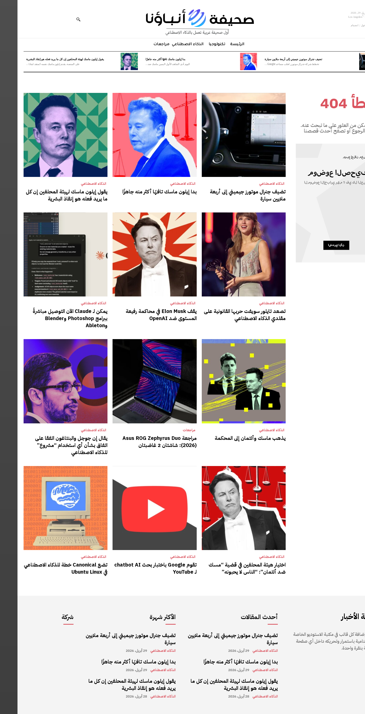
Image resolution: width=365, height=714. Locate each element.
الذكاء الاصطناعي (254, 184)
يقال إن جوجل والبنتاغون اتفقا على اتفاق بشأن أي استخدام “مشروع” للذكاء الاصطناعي (53, 445)
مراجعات (171, 430)
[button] (60, 19)
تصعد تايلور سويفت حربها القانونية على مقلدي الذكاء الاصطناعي (227, 314)
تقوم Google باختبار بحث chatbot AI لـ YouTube (138, 568)
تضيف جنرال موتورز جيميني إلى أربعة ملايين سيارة (276, 59)
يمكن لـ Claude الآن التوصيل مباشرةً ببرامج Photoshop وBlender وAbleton (52, 318)
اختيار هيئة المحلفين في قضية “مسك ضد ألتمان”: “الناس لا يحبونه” (229, 568)
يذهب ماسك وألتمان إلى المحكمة (232, 438)
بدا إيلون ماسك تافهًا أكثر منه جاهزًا (148, 59)
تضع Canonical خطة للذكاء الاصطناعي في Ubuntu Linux (48, 568)
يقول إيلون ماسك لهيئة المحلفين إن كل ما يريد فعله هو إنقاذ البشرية (47, 59)
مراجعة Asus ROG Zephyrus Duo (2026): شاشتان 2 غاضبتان (142, 441)
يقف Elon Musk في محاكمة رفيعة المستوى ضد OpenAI (143, 314)
